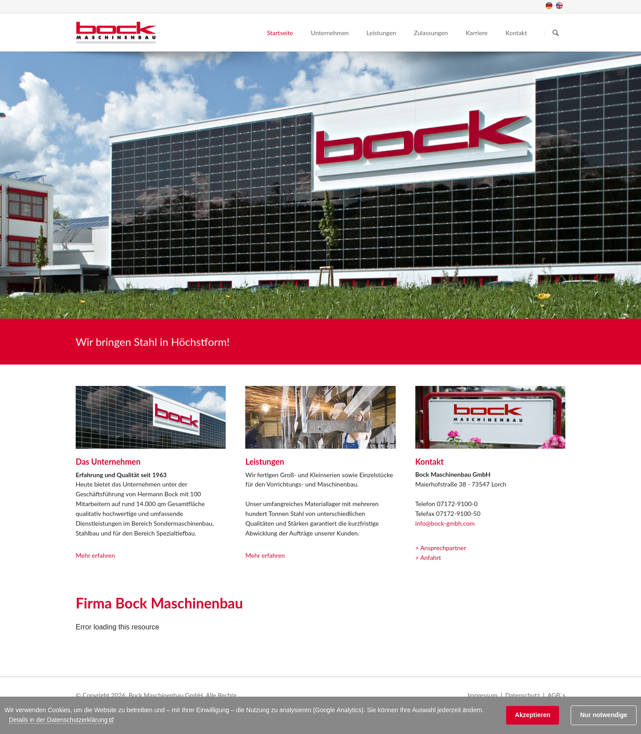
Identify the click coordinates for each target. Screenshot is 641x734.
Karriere (476, 32)
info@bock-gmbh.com (445, 523)
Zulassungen (431, 32)
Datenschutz (522, 695)
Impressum (483, 695)
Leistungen (381, 32)
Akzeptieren (532, 714)
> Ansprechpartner (440, 548)
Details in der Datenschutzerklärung (58, 719)
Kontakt (516, 32)
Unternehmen (330, 32)
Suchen (555, 33)
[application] (320, 644)
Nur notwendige (603, 714)
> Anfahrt (428, 557)
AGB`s (556, 695)
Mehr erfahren (95, 555)
